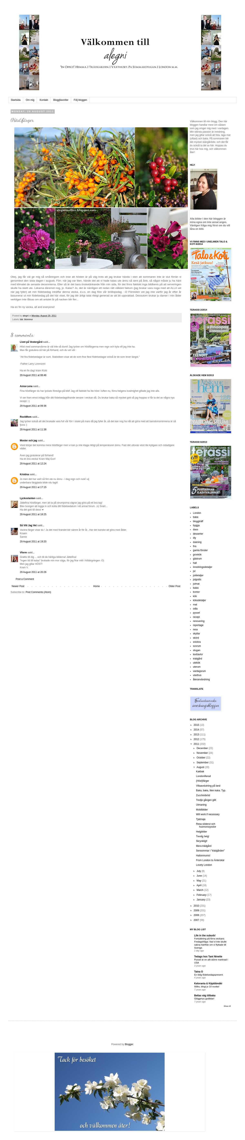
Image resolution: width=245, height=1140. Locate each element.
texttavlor (198, 654)
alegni (26, 315)
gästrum (197, 558)
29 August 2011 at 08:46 (33, 375)
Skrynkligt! (201, 841)
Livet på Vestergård (31, 342)
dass (195, 529)
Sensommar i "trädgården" (210, 850)
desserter (198, 533)
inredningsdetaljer (202, 567)
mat (195, 604)
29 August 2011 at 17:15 (33, 487)
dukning (197, 542)
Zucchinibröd (203, 795)
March (200, 890)
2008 (197, 915)
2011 (197, 744)
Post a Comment (25, 579)
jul (194, 571)
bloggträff (198, 521)
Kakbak (200, 771)
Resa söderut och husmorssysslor (206, 825)
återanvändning (201, 679)
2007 (197, 920)
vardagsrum (199, 671)
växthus (197, 675)
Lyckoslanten (27, 498)
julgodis (197, 579)
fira (194, 546)
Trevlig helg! (202, 836)
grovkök (197, 554)
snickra (197, 641)
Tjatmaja (200, 819)
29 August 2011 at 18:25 (33, 514)
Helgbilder (201, 831)
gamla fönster (200, 550)
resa (195, 629)
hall (195, 563)
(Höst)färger (202, 780)
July (199, 871)
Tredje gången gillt (206, 800)
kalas (196, 587)
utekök (196, 662)
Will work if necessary (207, 814)
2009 (197, 910)
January (201, 899)
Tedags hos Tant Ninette (208, 956)
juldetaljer (198, 575)
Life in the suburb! (205, 935)
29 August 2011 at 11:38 (33, 429)
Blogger (129, 1044)
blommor (28, 319)
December (203, 748)
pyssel (196, 612)
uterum (196, 666)
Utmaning (201, 804)
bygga (196, 525)
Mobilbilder (202, 809)
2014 (197, 729)
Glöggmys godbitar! (204, 998)
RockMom (25, 416)
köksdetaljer (199, 600)
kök (195, 596)
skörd (196, 637)
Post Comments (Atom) (38, 592)
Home (96, 586)
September (203, 762)
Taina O (198, 971)
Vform (23, 552)
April (199, 885)
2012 (197, 739)
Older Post (174, 586)
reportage (198, 625)
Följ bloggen (80, 100)
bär (21, 319)
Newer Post (18, 586)
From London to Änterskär (210, 860)
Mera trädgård (203, 846)
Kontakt (44, 100)
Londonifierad (203, 776)
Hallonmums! (203, 855)
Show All (227, 1006)
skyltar (196, 633)
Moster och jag (28, 440)
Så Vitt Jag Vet (28, 525)
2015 (197, 725)
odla (195, 608)
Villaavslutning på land (208, 785)
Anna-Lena (26, 386)
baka (195, 517)
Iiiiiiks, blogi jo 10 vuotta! (206, 986)
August (201, 767)
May (199, 880)
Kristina (24, 474)
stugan (196, 650)
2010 (197, 905)
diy (194, 537)
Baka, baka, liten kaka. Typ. (211, 790)
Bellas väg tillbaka (204, 995)
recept (196, 617)
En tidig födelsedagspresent (208, 974)
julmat (196, 583)
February (202, 895)
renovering (199, 621)
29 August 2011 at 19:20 (33, 541)
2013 (197, 734)
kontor (196, 592)
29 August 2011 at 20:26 (33, 572)
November (203, 752)
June (200, 875)
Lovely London (204, 865)
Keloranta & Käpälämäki (208, 983)
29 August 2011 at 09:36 (33, 405)
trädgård (197, 658)
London (197, 513)
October (201, 757)
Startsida (15, 100)
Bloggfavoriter (60, 100)
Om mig (30, 100)
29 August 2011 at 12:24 (33, 463)
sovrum (197, 646)
